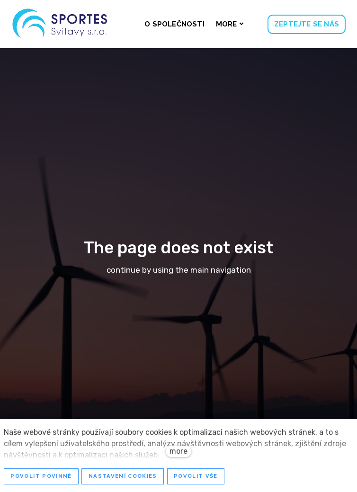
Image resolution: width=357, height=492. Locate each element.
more (178, 451)
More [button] (230, 24)
